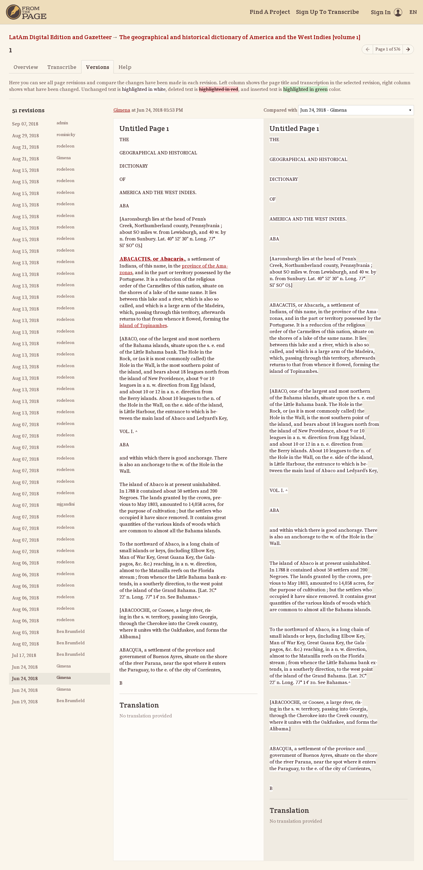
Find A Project (270, 12)
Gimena (121, 110)
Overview (26, 66)
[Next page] (408, 49)
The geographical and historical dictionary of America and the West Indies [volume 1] (240, 37)
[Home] (26, 12)
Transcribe (61, 66)
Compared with (280, 110)
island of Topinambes (143, 326)
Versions (97, 66)
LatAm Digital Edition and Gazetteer (60, 37)
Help (125, 66)
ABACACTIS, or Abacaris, (152, 259)
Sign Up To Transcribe (327, 12)
